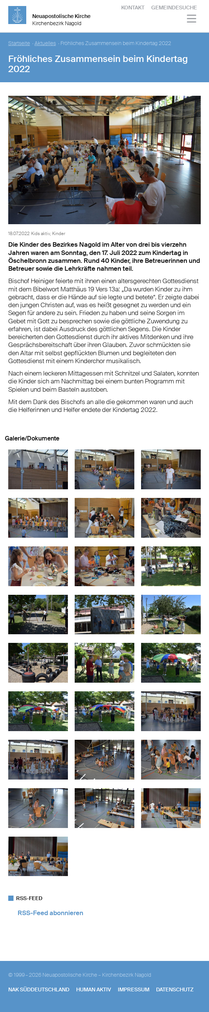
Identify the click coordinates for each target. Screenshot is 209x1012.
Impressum (133, 989)
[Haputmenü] (192, 20)
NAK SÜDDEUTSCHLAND (38, 989)
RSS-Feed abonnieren (50, 913)
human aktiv (93, 989)
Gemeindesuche (174, 7)
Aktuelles (45, 43)
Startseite (19, 43)
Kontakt (132, 7)
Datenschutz (175, 989)
